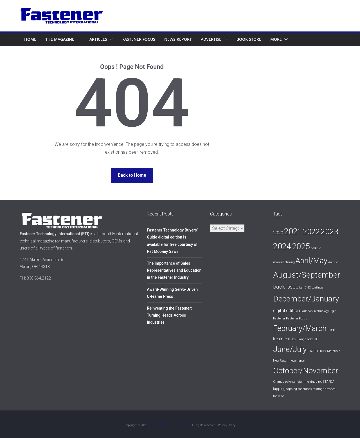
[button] (77, 39)
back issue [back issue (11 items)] (285, 286)
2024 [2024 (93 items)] (282, 246)
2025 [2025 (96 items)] (301, 246)
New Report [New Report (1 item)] (281, 360)
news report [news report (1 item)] (297, 360)
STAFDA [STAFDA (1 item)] (328, 381)
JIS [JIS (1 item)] (316, 339)
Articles (98, 39)
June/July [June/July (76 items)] (290, 349)
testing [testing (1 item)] (318, 389)
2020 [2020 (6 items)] (278, 232)
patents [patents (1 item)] (290, 381)
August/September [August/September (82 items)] (306, 275)
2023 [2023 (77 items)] (330, 231)
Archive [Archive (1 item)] (333, 262)
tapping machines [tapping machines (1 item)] (299, 389)
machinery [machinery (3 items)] (316, 350)
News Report (178, 39)
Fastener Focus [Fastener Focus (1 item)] (296, 318)
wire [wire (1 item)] (281, 396)
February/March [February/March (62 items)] (300, 328)
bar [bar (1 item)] (301, 287)
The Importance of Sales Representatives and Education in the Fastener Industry (174, 270)
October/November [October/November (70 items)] (305, 370)
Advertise (211, 39)
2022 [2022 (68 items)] (311, 231)
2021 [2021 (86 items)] (293, 231)
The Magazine (59, 39)
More (276, 39)
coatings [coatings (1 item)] (317, 287)
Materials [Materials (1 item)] (333, 351)
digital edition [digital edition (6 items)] (286, 310)
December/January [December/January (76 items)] (306, 298)
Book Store (249, 39)
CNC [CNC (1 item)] (308, 287)
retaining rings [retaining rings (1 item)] (306, 381)
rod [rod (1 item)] (320, 381)
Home (30, 39)
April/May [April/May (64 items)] (311, 260)
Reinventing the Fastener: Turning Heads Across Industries (169, 315)
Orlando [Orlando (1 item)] (278, 381)
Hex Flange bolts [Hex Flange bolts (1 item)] (302, 339)
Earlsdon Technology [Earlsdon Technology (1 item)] (315, 311)
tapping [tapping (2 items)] (279, 389)
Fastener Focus (138, 39)
